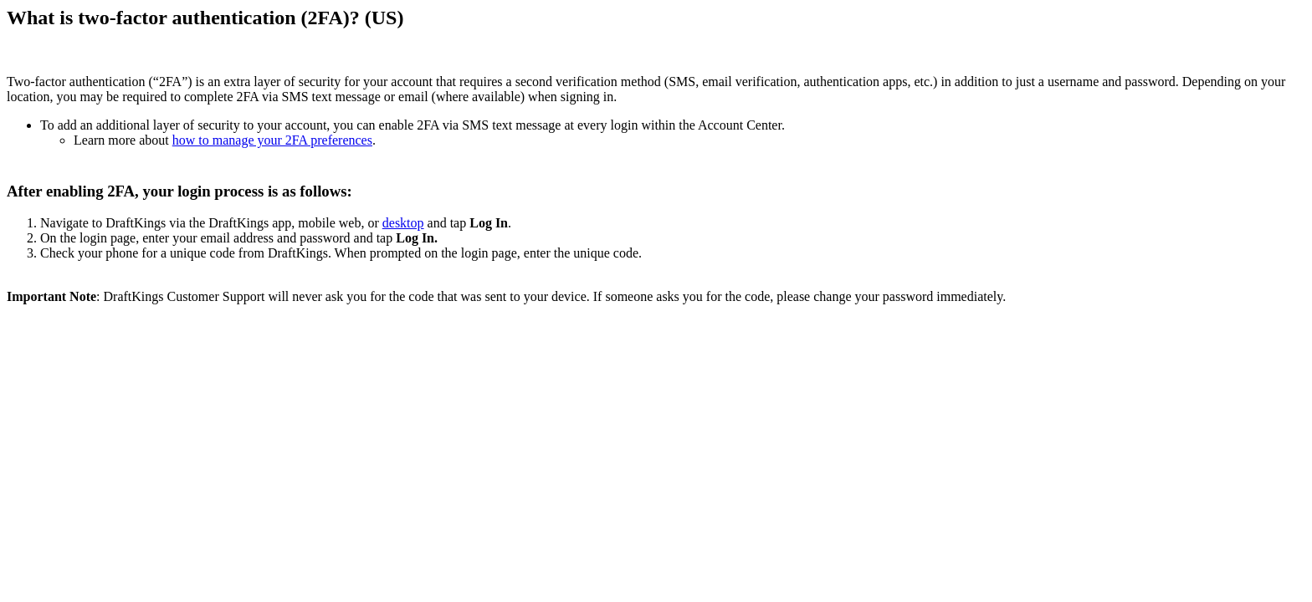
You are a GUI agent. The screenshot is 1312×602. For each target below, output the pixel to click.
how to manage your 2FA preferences (272, 140)
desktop (403, 223)
